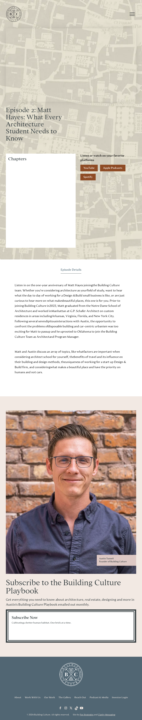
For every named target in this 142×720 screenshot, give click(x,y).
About (17, 697)
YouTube (89, 168)
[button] (131, 14)
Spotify (88, 177)
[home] (68, 14)
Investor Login (120, 697)
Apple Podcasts (112, 168)
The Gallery (64, 697)
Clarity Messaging (106, 715)
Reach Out (80, 697)
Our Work (49, 697)
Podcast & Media (99, 697)
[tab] (71, 270)
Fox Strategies (86, 715)
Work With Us (33, 697)
